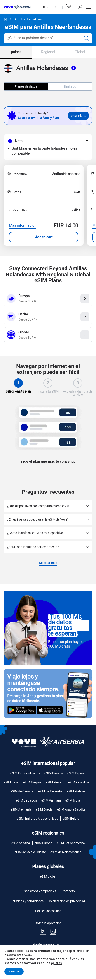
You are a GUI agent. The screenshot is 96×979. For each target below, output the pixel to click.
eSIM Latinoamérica (71, 843)
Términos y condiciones (27, 901)
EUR (55, 7)
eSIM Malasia (76, 791)
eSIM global (48, 876)
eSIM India (72, 800)
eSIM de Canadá (22, 791)
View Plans (78, 115)
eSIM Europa (43, 843)
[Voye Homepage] (17, 7)
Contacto (68, 891)
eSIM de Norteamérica (65, 852)
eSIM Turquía (32, 782)
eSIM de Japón (26, 800)
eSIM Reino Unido (80, 782)
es (43, 7)
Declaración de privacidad (67, 901)
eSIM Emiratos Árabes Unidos (37, 818)
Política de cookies (48, 911)
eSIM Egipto (71, 818)
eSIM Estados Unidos (25, 773)
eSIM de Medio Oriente (30, 852)
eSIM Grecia (44, 809)
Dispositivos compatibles (38, 891)
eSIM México (54, 782)
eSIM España (76, 773)
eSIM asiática (20, 843)
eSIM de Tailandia (50, 791)
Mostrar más (48, 563)
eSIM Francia (53, 773)
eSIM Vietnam (51, 800)
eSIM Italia (11, 782)
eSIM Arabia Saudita (71, 809)
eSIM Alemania (21, 809)
